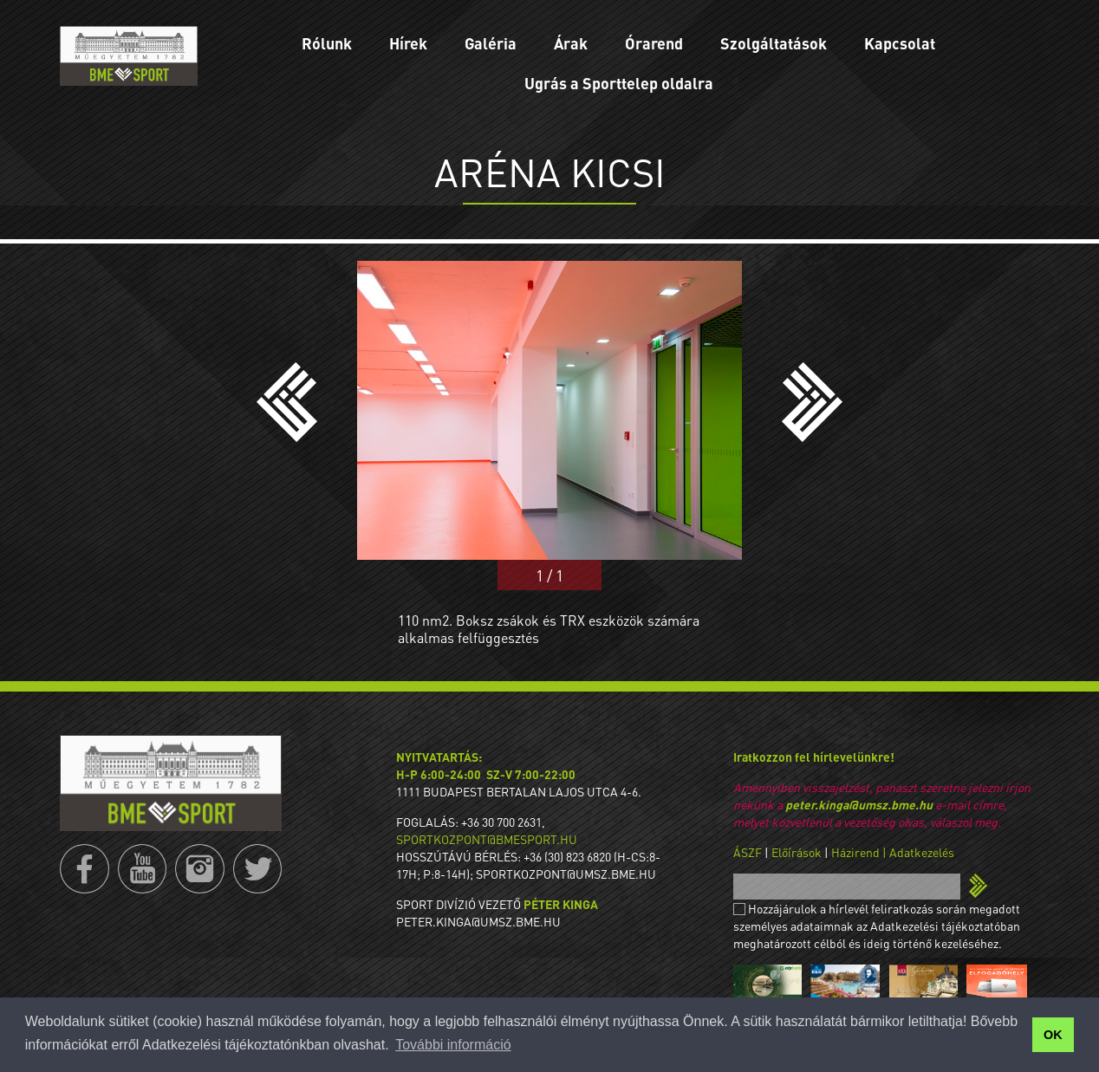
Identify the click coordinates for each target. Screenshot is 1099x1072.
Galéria (491, 43)
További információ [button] (452, 1044)
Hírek (408, 43)
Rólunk (327, 43)
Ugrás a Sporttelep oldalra (618, 83)
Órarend (654, 43)
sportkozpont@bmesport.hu (486, 839)
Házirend (855, 852)
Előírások (796, 852)
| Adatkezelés (918, 852)
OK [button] (1053, 1035)
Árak (571, 43)
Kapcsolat (899, 43)
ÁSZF (747, 852)
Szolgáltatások (773, 43)
